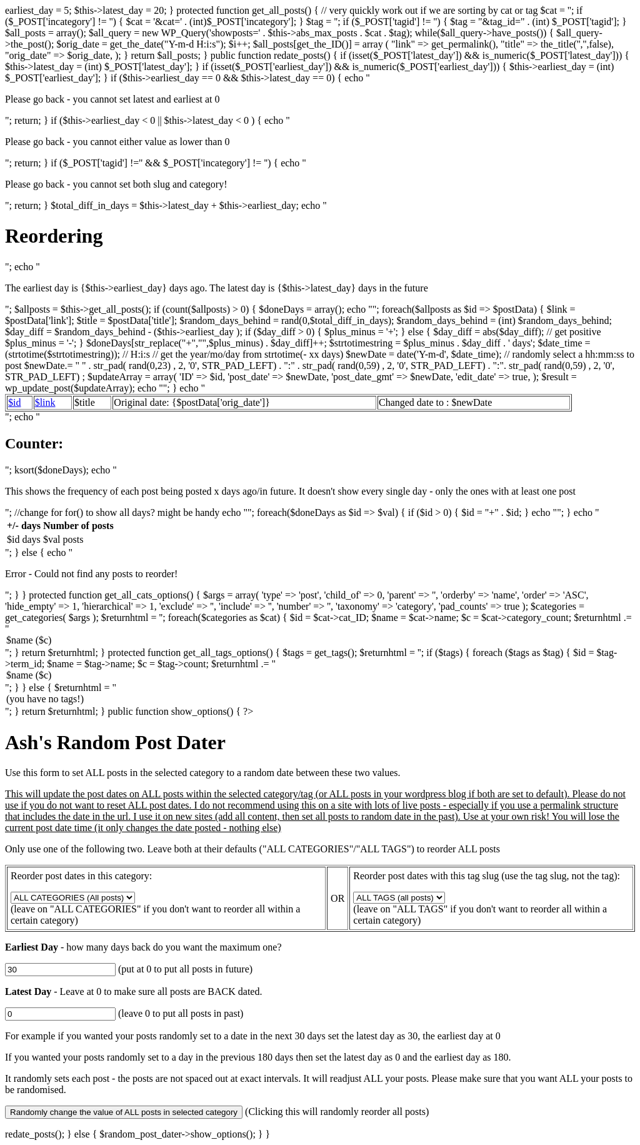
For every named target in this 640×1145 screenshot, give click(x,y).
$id (14, 402)
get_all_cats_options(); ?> (73, 898)
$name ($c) (320, 641)
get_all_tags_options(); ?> (399, 898)
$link (45, 402)
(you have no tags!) (320, 700)
